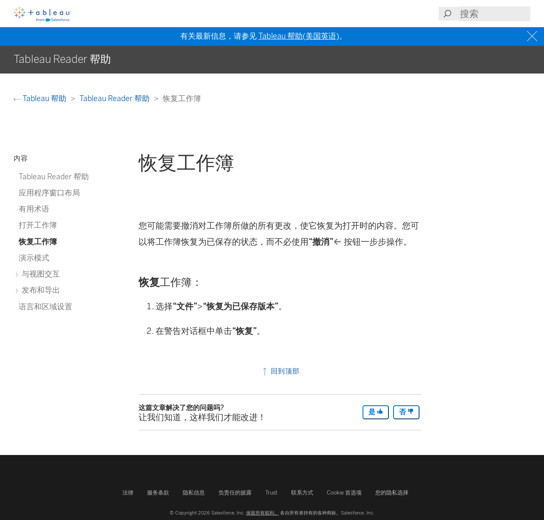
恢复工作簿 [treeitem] (38, 241)
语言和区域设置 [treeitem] (45, 306)
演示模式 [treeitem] (34, 257)
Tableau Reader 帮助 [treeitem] (54, 176)
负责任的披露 (235, 492)
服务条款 (158, 492)
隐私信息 (194, 492)
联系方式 (302, 492)
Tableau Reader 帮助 (115, 98)
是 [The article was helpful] (375, 412)
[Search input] (494, 13)
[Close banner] (533, 36)
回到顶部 (280, 371)
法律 (127, 492)
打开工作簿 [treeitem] (38, 224)
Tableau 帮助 (41, 98)
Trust (271, 492)
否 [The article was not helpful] (406, 412)
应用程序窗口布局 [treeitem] (49, 192)
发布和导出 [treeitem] (39, 289)
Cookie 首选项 (344, 492)
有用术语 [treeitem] (34, 208)
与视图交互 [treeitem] (39, 273)
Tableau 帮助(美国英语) (298, 36)
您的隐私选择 (391, 492)
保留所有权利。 (262, 513)
